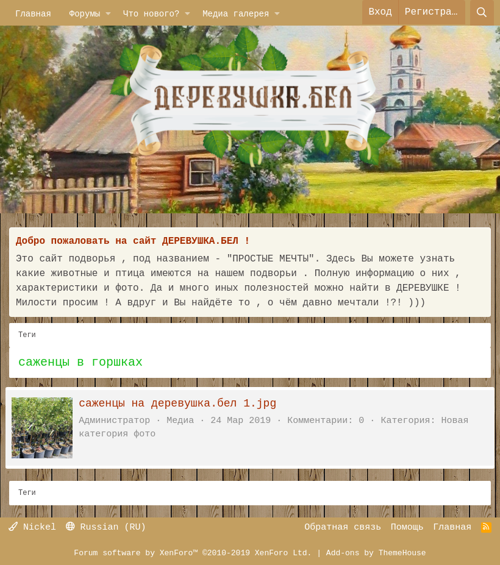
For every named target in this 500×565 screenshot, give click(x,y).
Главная (33, 13)
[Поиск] (482, 12)
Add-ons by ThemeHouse (376, 552)
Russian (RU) (106, 528)
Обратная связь (342, 528)
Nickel (32, 528)
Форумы (85, 13)
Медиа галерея (235, 13)
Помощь (407, 528)
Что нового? (151, 13)
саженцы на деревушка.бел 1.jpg (181, 403)
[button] (108, 13)
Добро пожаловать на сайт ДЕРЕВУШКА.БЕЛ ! (133, 241)
